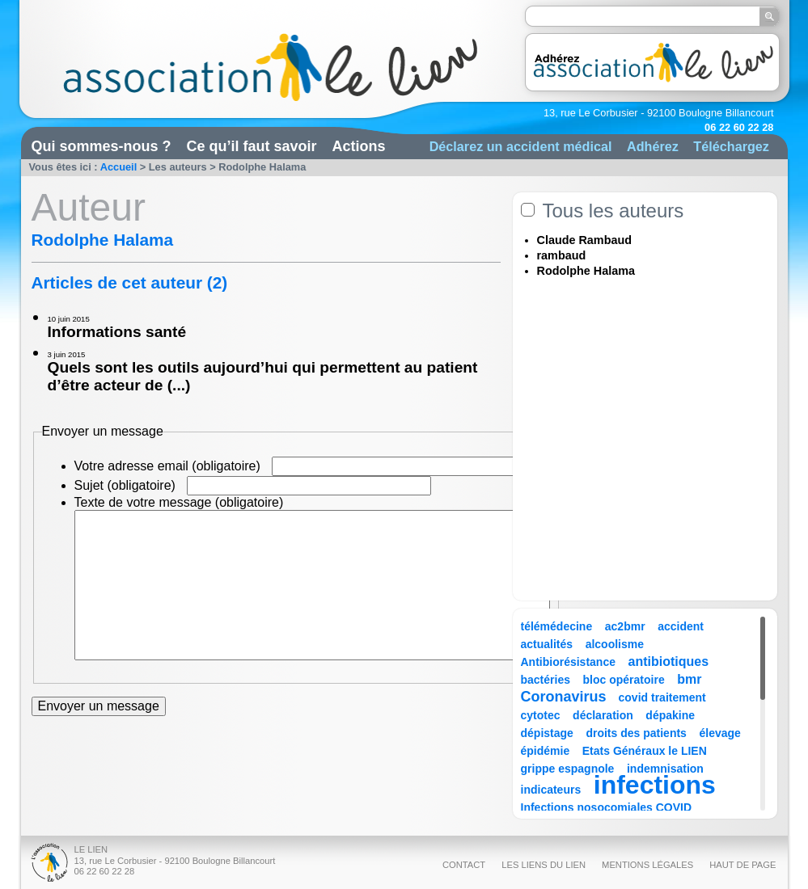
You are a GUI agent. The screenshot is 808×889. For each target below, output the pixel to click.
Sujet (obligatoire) (125, 485)
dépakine (670, 715)
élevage (719, 733)
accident (681, 626)
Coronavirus (566, 697)
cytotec (541, 715)
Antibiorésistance (568, 661)
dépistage (547, 733)
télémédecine (557, 626)
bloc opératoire (624, 679)
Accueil (118, 167)
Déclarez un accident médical (520, 146)
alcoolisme (615, 644)
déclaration (603, 715)
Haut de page (742, 865)
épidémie (545, 750)
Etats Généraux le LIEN (644, 750)
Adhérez (653, 146)
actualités (547, 644)
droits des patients (636, 733)
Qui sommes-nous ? (101, 146)
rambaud (561, 255)
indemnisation (665, 768)
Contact (463, 865)
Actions (359, 146)
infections (655, 784)
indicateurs (551, 789)
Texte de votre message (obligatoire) (179, 502)
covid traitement (662, 697)
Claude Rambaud (584, 240)
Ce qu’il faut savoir (252, 146)
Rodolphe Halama (586, 270)
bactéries (545, 679)
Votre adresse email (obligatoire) (167, 466)
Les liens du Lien (543, 865)
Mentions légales (647, 865)
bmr (689, 679)
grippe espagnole (568, 768)
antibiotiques (668, 661)
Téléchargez (731, 146)
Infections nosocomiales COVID (606, 807)
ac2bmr (625, 626)
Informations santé (117, 331)
